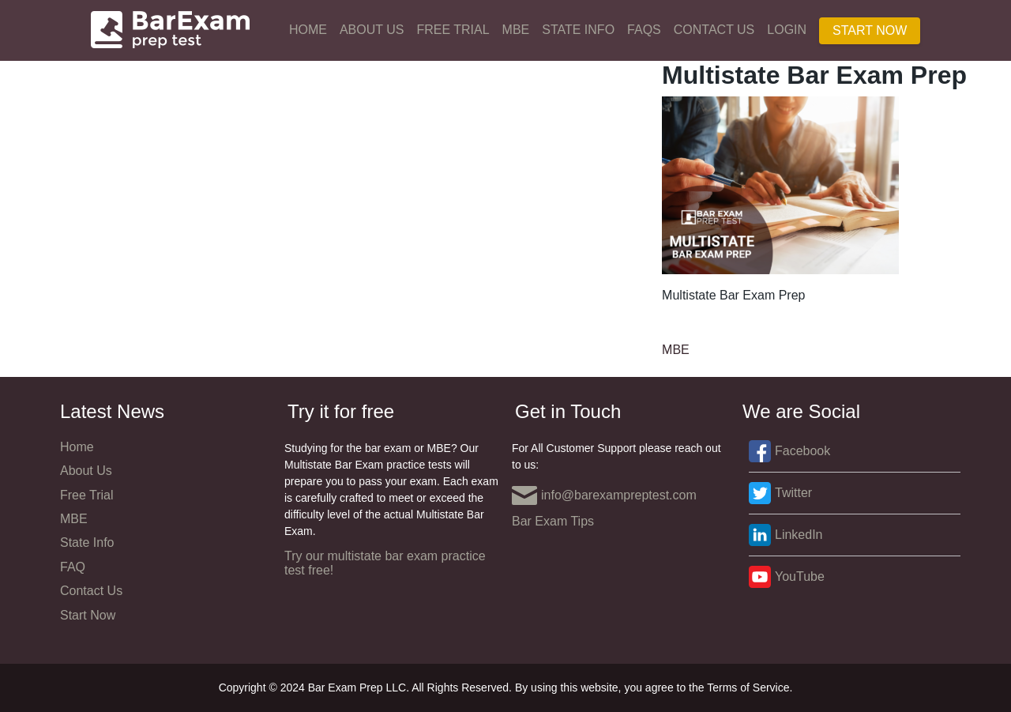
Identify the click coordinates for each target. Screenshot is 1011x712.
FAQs (644, 29)
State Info (578, 29)
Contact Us (714, 29)
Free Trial (452, 29)
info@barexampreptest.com (604, 495)
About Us (372, 29)
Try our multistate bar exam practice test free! (385, 563)
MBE (516, 29)
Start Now (869, 30)
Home (308, 29)
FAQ (72, 567)
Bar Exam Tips (553, 521)
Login (786, 29)
